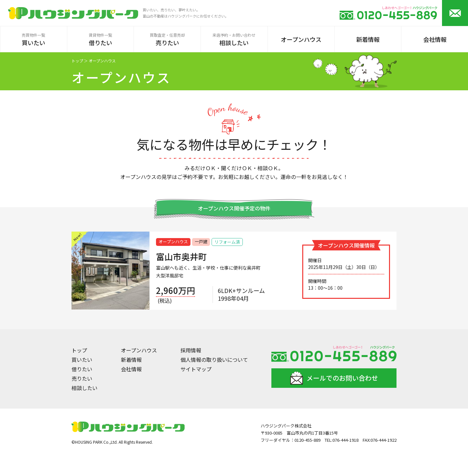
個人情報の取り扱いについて (214, 359)
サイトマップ (196, 369)
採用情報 (190, 350)
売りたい (82, 378)
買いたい (82, 359)
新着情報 (131, 359)
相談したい (85, 388)
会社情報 (131, 369)
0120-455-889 (307, 440)
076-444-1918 (345, 440)
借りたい (82, 369)
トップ (77, 61)
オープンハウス (139, 350)
